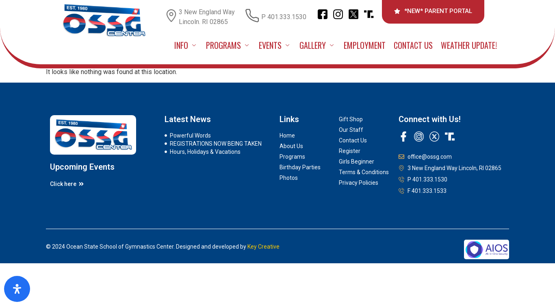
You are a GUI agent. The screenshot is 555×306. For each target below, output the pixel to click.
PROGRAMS (228, 45)
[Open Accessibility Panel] (17, 289)
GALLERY (317, 45)
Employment (365, 45)
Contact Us (413, 45)
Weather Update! (469, 45)
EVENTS (275, 45)
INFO (186, 45)
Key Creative (263, 246)
